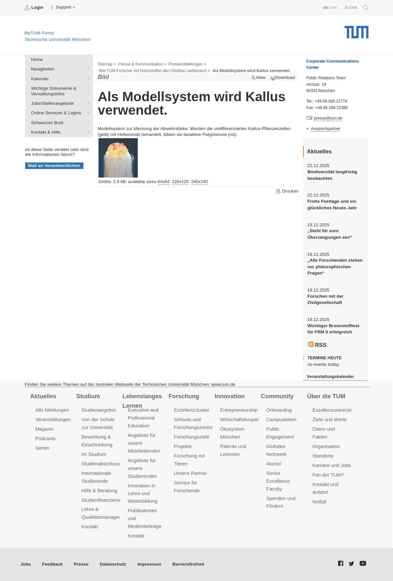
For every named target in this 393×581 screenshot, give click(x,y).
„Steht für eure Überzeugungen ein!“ (329, 233)
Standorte (323, 456)
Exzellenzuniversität (334, 410)
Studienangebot (98, 410)
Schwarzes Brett (86, 122)
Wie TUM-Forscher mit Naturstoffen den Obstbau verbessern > (154, 70)
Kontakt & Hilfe (86, 131)
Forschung (184, 396)
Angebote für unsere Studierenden (142, 468)
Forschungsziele (191, 437)
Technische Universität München (356, 29)
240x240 (199, 181)
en (334, 7)
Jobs (26, 564)
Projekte (183, 446)
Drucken (287, 191)
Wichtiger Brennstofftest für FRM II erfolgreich (333, 328)
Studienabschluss (100, 463)
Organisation (326, 446)
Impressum (149, 564)
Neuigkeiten (86, 69)
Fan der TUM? (328, 475)
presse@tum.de (328, 118)
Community (277, 396)
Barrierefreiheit (188, 564)
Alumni (273, 463)
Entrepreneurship (239, 410)
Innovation (229, 396)
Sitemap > (107, 64)
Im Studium (93, 454)
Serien (42, 448)
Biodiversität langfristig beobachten (332, 174)
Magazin (44, 429)
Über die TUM (326, 396)
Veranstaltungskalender (330, 376)
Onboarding (279, 410)
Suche (356, 7)
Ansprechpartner (325, 128)
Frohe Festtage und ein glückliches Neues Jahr (332, 204)
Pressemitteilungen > (187, 64)
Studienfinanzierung (103, 500)
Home (37, 59)
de (325, 7)
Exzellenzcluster (191, 410)
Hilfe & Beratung (99, 490)
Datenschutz (113, 564)
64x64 (164, 181)
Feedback (52, 564)
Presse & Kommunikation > (142, 64)
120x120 (180, 181)
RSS (317, 345)
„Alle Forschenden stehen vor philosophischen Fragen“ (334, 266)
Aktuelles (43, 396)
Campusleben (281, 419)
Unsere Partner (190, 473)
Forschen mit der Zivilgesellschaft (325, 299)
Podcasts (45, 438)
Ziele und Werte (330, 419)
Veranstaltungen (53, 419)
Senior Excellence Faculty (278, 481)
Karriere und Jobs (332, 465)
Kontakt (89, 526)
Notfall (319, 501)
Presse (81, 564)
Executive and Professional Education (143, 417)
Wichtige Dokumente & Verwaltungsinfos (86, 88)
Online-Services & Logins (86, 112)
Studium (88, 396)
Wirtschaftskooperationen (247, 419)
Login (35, 7)
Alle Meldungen (52, 410)
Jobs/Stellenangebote (86, 103)
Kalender (86, 78)
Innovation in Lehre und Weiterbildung (142, 493)
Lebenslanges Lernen (142, 401)
